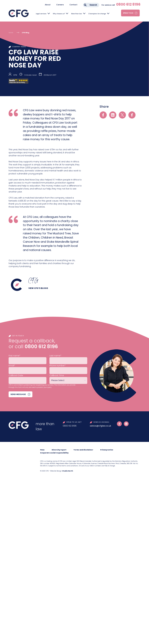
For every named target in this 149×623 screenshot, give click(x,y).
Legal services (41, 14)
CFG (15, 75)
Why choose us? (59, 14)
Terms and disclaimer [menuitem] (83, 450)
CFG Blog (25, 33)
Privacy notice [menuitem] (106, 450)
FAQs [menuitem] (42, 450)
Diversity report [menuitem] (59, 450)
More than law (76, 14)
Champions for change (97, 14)
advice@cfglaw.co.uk (100, 425)
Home (11, 33)
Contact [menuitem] (73, 4)
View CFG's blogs (38, 288)
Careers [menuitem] (60, 4)
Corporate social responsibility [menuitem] (54, 453)
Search (93, 5)
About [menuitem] (48, 4)
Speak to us (128, 13)
